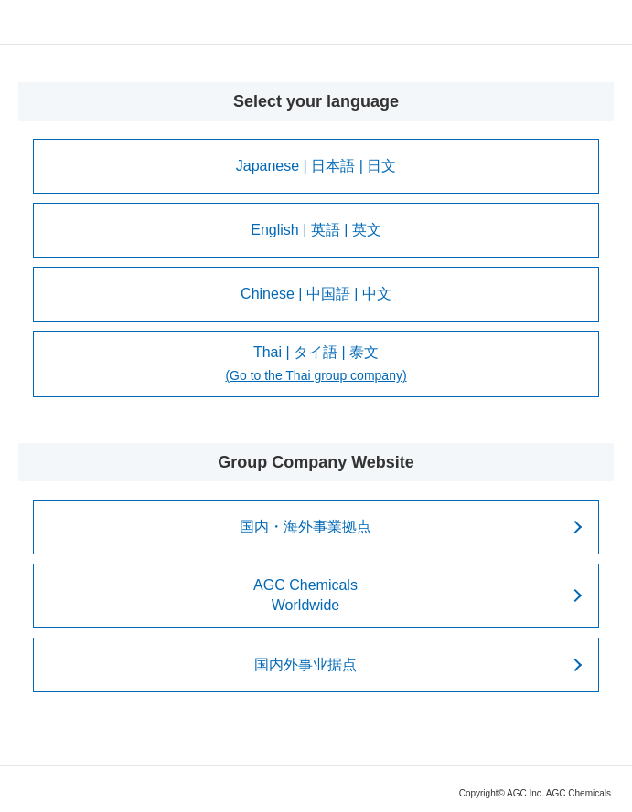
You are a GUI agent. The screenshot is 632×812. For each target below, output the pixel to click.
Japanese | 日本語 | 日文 (316, 166)
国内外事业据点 (305, 664)
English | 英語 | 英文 (316, 229)
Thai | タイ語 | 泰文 (315, 364)
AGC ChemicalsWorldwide (305, 595)
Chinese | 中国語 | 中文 (316, 293)
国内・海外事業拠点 (305, 526)
